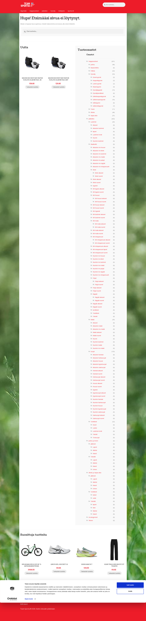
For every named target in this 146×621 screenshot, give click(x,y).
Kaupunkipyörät (97, 80)
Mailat (92, 319)
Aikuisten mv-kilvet (98, 151)
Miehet (95, 450)
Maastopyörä (97, 87)
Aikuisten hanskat (98, 355)
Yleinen (91, 520)
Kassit (94, 425)
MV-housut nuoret (100, 202)
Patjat (94, 278)
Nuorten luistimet (98, 141)
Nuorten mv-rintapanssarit (101, 275)
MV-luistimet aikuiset (99, 214)
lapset (94, 131)
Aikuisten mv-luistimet (99, 154)
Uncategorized (93, 517)
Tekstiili (95, 316)
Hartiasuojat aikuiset (99, 377)
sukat (94, 498)
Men (94, 508)
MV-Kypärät (96, 211)
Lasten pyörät (97, 84)
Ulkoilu (93, 112)
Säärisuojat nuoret (98, 418)
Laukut (95, 428)
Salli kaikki (130, 603)
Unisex (95, 469)
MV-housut (96, 195)
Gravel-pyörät (97, 77)
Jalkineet (93, 444)
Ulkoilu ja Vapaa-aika (95, 473)
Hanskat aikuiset (98, 371)
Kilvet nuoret (99, 176)
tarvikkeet (96, 310)
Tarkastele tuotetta (32, 87)
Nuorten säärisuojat (99, 412)
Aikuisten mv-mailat (99, 157)
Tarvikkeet (96, 313)
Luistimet (93, 122)
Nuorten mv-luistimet (99, 262)
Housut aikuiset (97, 383)
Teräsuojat (96, 437)
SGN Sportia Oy (25, 594)
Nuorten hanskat (98, 399)
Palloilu (93, 71)
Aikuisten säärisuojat (99, 367)
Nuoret (95, 138)
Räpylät (95, 294)
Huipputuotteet (34, 11)
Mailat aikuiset (97, 332)
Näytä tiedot (29, 617)
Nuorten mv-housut (99, 256)
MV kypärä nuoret (98, 192)
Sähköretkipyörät (98, 106)
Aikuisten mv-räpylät (99, 163)
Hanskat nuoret (97, 374)
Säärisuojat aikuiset (99, 415)
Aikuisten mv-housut (99, 147)
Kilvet (94, 170)
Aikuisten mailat (97, 326)
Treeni (93, 109)
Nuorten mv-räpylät (99, 272)
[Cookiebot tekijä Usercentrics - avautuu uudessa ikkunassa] (12, 617)
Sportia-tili (71, 11)
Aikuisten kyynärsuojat (99, 364)
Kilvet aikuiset (99, 173)
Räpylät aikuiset (100, 297)
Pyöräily (53, 11)
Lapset (95, 447)
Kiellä (130, 609)
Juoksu (93, 64)
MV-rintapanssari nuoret (102, 243)
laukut (94, 495)
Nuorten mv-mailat (98, 265)
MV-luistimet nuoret (99, 217)
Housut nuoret (97, 386)
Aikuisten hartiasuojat (99, 358)
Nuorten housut (98, 406)
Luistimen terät (97, 135)
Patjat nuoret (99, 284)
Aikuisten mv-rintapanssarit (101, 166)
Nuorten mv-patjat (98, 268)
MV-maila (96, 221)
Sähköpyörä (96, 103)
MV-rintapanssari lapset (100, 249)
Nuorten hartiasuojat (99, 402)
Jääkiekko (45, 11)
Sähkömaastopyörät (99, 100)
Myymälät (23, 11)
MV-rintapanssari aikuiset (102, 240)
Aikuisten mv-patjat (99, 160)
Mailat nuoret (97, 335)
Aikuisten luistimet (98, 128)
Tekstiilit (93, 457)
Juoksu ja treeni (93, 441)
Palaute (23, 597)
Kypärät (95, 186)
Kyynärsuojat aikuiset (99, 393)
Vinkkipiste (61, 11)
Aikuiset (95, 125)
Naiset (95, 453)
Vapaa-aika (94, 115)
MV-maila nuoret (100, 227)
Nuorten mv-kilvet (98, 259)
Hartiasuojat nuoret (99, 380)
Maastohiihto (95, 68)
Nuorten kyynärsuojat (99, 409)
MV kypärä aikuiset (98, 189)
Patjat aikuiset (99, 281)
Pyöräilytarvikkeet (98, 93)
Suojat (93, 351)
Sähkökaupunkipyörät (99, 96)
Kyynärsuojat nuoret (99, 396)
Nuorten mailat (97, 345)
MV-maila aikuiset (100, 224)
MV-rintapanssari (98, 237)
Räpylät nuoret (99, 300)
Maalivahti (94, 144)
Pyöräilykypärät (97, 90)
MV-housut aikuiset (101, 198)
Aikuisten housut (98, 361)
